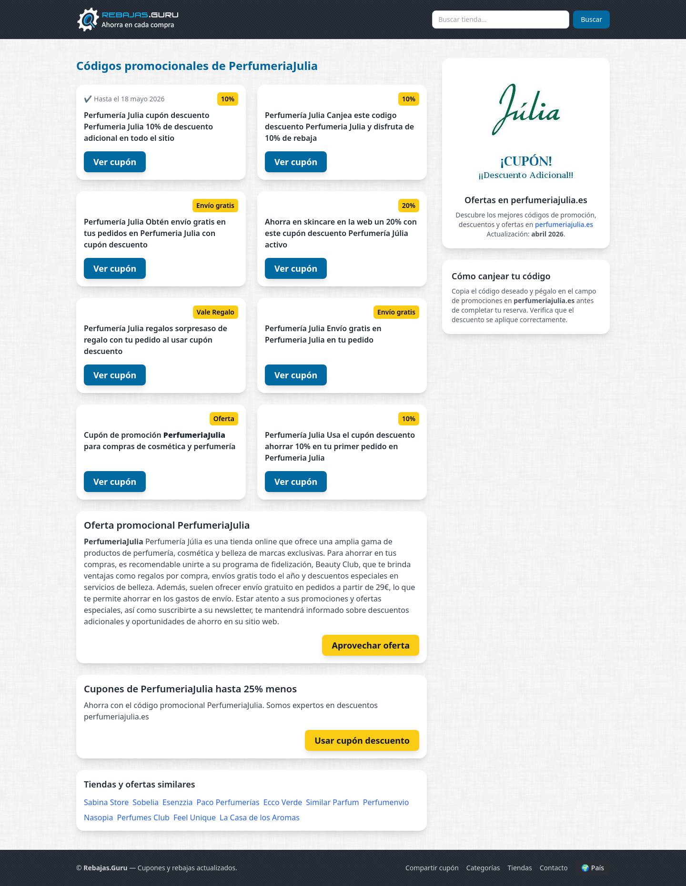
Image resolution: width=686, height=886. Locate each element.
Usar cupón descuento (362, 740)
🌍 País (592, 867)
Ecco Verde (283, 802)
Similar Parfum (332, 802)
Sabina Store (106, 802)
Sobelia (145, 802)
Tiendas (520, 867)
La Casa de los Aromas (260, 817)
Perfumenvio (386, 802)
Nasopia (98, 817)
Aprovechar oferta (371, 645)
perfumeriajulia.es (564, 224)
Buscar (591, 19)
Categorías (483, 867)
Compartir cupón (432, 867)
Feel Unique (194, 817)
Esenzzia (177, 802)
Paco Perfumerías (228, 802)
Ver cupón (114, 161)
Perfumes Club (143, 817)
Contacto (554, 867)
